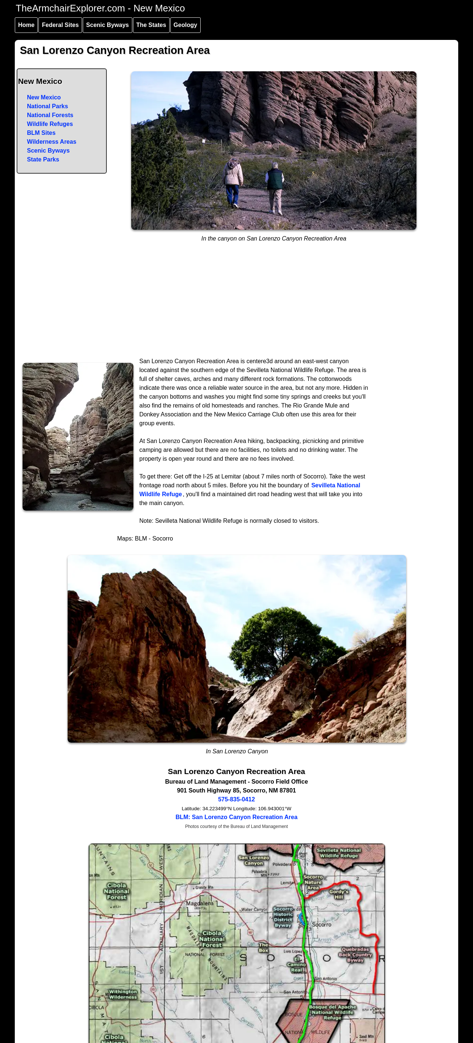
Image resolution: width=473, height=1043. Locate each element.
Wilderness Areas (51, 142)
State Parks (43, 159)
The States (151, 25)
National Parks (47, 106)
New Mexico (44, 97)
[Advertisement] (237, 301)
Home (26, 25)
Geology (185, 25)
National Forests (50, 115)
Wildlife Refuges (50, 124)
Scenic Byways (107, 25)
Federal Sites (60, 25)
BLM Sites (41, 133)
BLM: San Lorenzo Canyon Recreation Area (236, 817)
